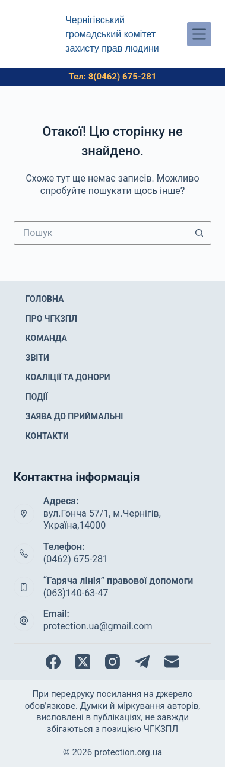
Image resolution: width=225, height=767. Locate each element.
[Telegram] (142, 661)
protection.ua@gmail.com (98, 626)
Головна (45, 299)
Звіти (37, 357)
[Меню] (199, 34)
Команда (46, 338)
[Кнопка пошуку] (199, 233)
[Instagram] (112, 661)
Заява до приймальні (74, 416)
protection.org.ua (128, 752)
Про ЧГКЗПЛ (51, 318)
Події (37, 397)
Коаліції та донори (68, 377)
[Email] (171, 661)
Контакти (47, 436)
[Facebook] (53, 661)
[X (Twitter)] (82, 661)
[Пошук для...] (101, 233)
